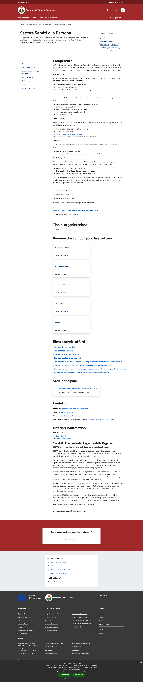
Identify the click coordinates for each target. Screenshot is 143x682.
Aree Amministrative (24, 617)
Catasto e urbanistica (51, 627)
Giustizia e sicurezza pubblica (81, 617)
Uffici (19, 620)
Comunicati (102, 617)
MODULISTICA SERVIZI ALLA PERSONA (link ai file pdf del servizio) (76, 210)
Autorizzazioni (76, 627)
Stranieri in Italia (61, 436)
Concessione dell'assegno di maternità (67, 358)
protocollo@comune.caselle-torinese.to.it (75, 409)
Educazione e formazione (79, 614)
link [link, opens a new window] (89, 671)
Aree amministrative (45, 25)
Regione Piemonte (23, 2)
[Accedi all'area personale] (116, 2)
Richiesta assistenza (51, 653)
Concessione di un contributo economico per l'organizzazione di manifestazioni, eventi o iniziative (88, 361)
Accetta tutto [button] (64, 675)
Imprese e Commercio (51, 624)
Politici (20, 627)
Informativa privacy (78, 646)
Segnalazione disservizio (52, 646)
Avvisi (101, 620)
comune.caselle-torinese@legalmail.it (68, 416)
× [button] (141, 662)
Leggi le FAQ (49, 650)
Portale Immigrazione (63, 438)
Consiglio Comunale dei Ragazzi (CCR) (69, 134)
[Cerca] (123, 10)
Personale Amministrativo (26, 630)
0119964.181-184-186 (66, 412)
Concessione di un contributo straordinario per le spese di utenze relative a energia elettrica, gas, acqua (90, 369)
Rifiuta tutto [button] (79, 675)
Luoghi (101, 629)
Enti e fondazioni (23, 624)
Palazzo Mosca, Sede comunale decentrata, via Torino (78, 388)
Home (22, 25)
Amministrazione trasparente (81, 643)
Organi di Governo (23, 614)
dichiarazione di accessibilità (80, 653)
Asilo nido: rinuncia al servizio (64, 347)
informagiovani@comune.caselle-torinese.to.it (102, 419)
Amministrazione (31, 25)
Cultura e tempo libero (52, 617)
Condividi (103, 33)
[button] (71, 679)
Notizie (101, 614)
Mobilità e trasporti (51, 630)
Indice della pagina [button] (27, 58)
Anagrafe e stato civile (52, 614)
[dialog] (71, 671)
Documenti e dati (23, 633)
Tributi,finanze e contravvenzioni (82, 620)
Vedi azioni (112, 33)
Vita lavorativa (49, 620)
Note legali (75, 650)
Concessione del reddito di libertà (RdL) (67, 354)
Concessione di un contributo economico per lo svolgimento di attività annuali (81, 365)
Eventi (101, 633)
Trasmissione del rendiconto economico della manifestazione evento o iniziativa (82, 372)
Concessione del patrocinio (63, 350)
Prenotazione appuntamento (54, 643)
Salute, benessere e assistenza (81, 624)
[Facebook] (107, 10)
